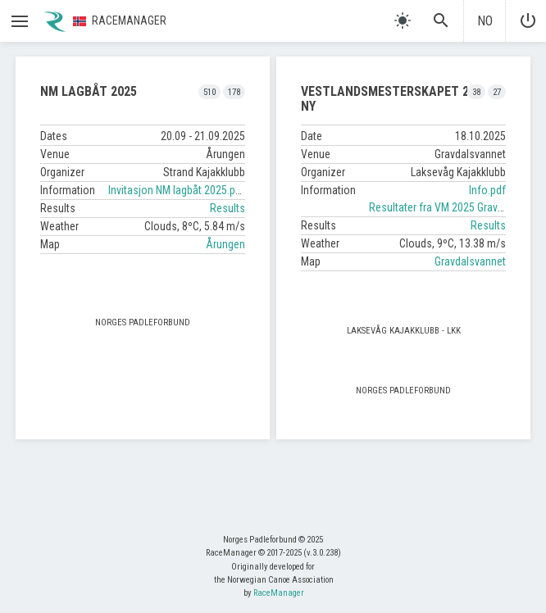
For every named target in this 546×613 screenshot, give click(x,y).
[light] (402, 20)
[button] (19, 21)
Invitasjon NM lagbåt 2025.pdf (176, 190)
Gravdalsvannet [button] (470, 261)
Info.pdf (487, 190)
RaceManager (278, 593)
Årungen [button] (225, 244)
